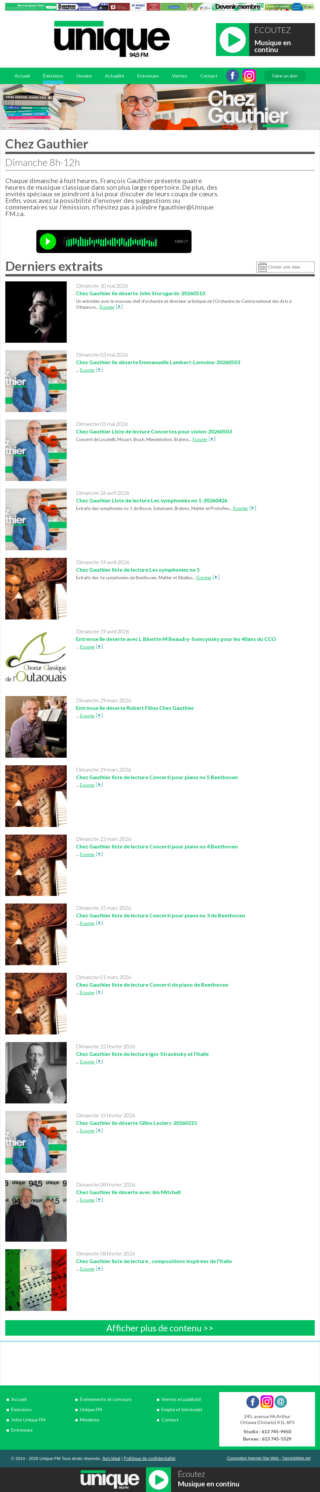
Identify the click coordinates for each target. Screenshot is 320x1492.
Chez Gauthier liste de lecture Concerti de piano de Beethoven (152, 984)
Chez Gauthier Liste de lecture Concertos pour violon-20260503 (154, 431)
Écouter (111, 307)
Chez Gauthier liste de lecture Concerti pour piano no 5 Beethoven (157, 777)
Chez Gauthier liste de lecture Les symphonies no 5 (138, 569)
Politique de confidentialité (149, 1458)
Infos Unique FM (28, 1419)
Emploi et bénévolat (181, 1409)
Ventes (179, 76)
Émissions (53, 76)
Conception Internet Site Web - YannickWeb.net (268, 1458)
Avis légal (111, 1458)
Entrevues (148, 76)
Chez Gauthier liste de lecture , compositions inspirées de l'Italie (154, 1261)
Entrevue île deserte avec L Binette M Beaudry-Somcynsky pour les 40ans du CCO (176, 639)
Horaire (84, 76)
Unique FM (91, 1409)
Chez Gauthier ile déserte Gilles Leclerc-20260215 (136, 1123)
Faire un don (285, 76)
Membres (89, 1419)
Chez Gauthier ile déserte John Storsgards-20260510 (140, 293)
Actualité (114, 76)
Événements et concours (106, 1399)
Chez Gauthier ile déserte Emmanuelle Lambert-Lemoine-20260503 (158, 362)
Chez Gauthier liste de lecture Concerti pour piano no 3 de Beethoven (160, 915)
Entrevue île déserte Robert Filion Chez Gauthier (135, 708)
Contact (209, 76)
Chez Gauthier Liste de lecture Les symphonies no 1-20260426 (151, 500)
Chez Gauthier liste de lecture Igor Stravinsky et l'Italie (142, 1054)
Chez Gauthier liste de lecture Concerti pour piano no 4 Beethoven (157, 846)
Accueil (22, 76)
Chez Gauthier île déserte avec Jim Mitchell (128, 1192)
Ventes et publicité (181, 1399)
